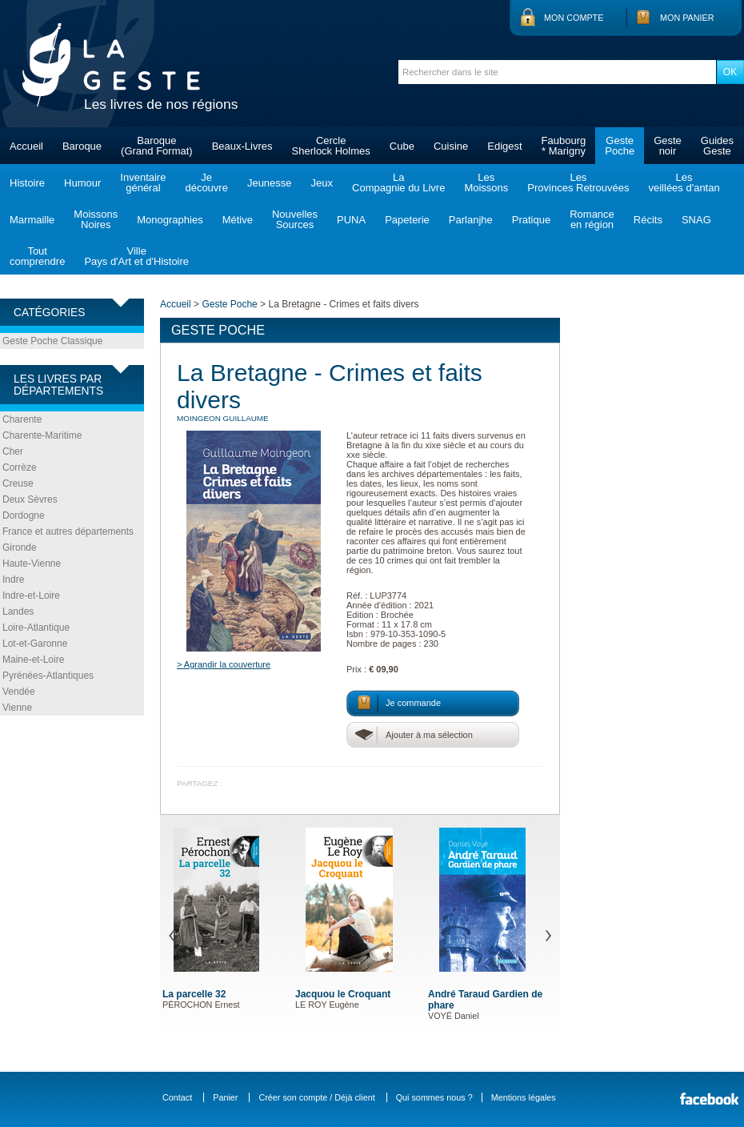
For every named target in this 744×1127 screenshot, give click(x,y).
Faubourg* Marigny (564, 145)
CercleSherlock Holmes (331, 145)
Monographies (169, 220)
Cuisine (451, 146)
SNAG (696, 220)
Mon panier (687, 17)
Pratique (531, 220)
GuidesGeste (717, 145)
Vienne (17, 707)
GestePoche (619, 145)
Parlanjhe (471, 220)
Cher (12, 451)
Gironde (19, 547)
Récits (648, 220)
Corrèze (19, 467)
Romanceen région (592, 219)
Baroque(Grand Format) (157, 145)
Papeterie (407, 220)
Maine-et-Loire (33, 659)
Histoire (27, 183)
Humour (82, 183)
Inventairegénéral (143, 182)
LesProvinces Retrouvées (578, 182)
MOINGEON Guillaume (223, 418)
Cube (402, 146)
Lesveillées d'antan (683, 182)
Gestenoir (668, 145)
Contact (177, 1097)
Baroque (82, 146)
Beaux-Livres (242, 146)
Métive (237, 220)
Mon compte (573, 17)
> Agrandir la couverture (223, 664)
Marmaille (32, 220)
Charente (22, 419)
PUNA (351, 220)
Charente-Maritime (42, 435)
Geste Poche (229, 304)
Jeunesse (269, 183)
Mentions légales (523, 1097)
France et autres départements (68, 531)
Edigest (504, 146)
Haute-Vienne (31, 563)
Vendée (18, 691)
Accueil (26, 146)
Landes (18, 611)
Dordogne (23, 515)
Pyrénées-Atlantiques (48, 675)
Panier (225, 1097)
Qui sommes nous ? (434, 1097)
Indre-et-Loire (31, 595)
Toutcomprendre (37, 256)
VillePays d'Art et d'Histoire (136, 256)
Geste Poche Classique (52, 341)
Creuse (18, 483)
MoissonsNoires (96, 219)
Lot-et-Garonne (34, 643)
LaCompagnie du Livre (398, 182)
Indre (13, 579)
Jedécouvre (206, 182)
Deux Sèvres (30, 499)
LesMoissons (486, 182)
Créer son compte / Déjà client (316, 1097)
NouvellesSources (295, 219)
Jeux (322, 183)
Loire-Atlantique (36, 627)
